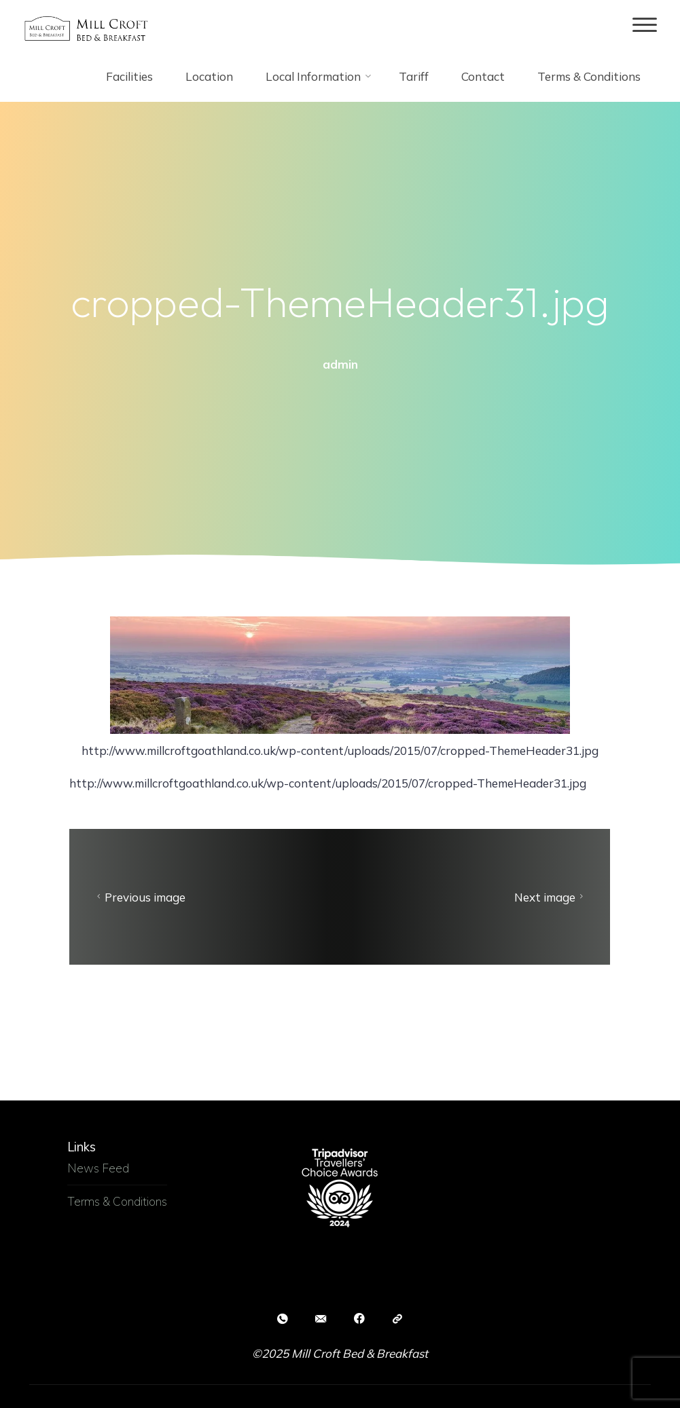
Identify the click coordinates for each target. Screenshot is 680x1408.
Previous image (139, 897)
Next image (550, 897)
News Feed (98, 1168)
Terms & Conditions (117, 1201)
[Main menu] (644, 25)
